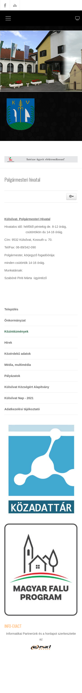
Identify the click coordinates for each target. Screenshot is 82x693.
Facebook (5, 5)
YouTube (15, 5)
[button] (71, 196)
